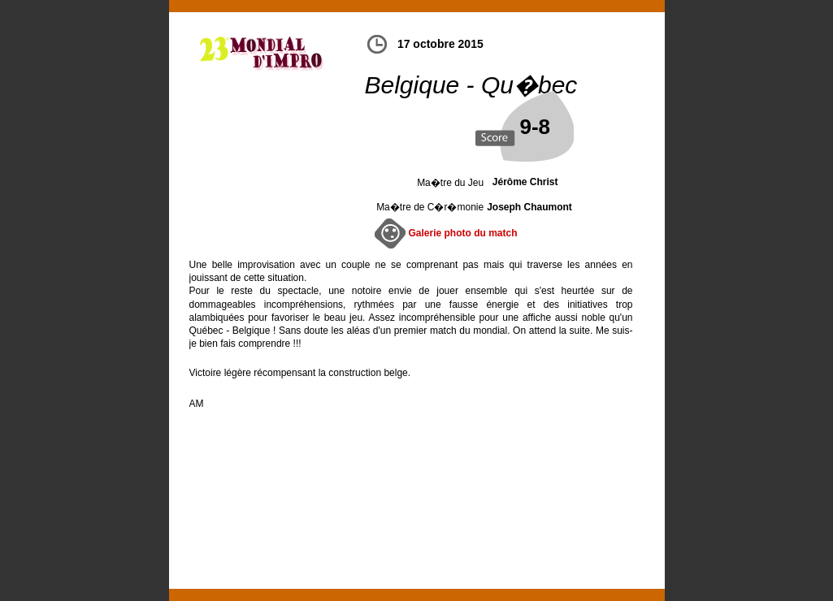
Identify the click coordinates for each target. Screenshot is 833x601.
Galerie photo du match (463, 233)
